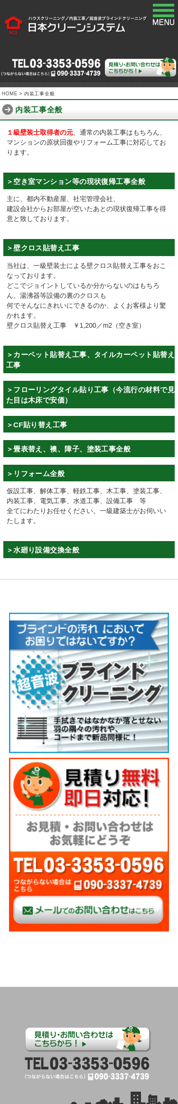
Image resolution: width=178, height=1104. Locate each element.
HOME (10, 93)
